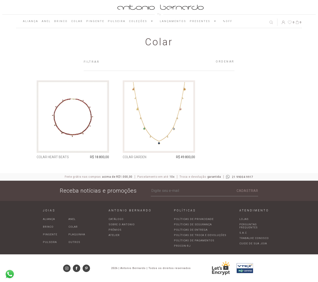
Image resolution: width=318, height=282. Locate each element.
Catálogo (116, 219)
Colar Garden (134, 157)
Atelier (114, 235)
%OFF (227, 21)
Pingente (95, 21)
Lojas (244, 219)
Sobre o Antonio (122, 224)
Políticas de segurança (193, 224)
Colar (77, 21)
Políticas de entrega (191, 229)
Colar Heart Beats (53, 157)
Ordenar (225, 61)
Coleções (142, 21)
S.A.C (243, 232)
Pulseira (116, 21)
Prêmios (115, 229)
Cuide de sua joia (253, 243)
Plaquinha (76, 234)
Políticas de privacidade (194, 219)
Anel (46, 21)
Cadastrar (247, 191)
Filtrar (92, 61)
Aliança (30, 21)
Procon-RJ (182, 245)
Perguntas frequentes (248, 226)
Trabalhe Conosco (254, 238)
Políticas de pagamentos (194, 240)
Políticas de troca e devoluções (200, 235)
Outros (74, 242)
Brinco (61, 21)
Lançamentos (173, 21)
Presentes (204, 21)
